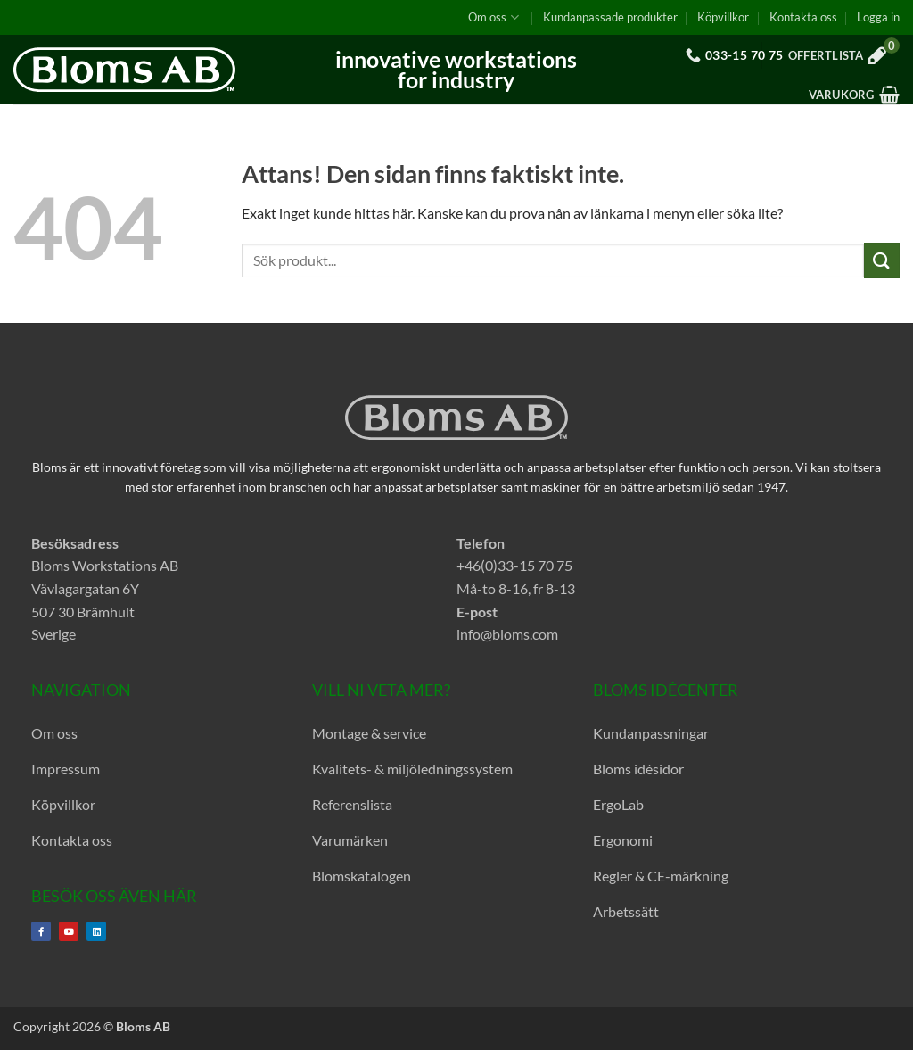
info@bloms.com (507, 633)
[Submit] (882, 260)
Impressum (65, 768)
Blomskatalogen (361, 875)
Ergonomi (623, 839)
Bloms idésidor (638, 768)
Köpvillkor (723, 17)
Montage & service (369, 732)
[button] (878, 17)
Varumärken (350, 839)
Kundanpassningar (651, 732)
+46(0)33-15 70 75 (514, 565)
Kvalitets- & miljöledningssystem (412, 768)
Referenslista (352, 804)
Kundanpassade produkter (610, 17)
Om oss (493, 17)
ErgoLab (618, 804)
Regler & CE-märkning (660, 875)
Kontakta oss (803, 17)
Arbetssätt (626, 911)
